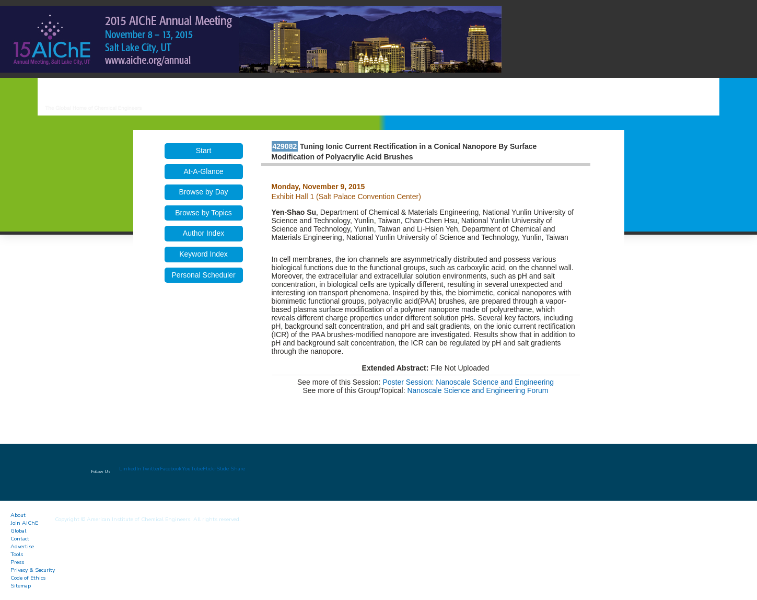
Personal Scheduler (203, 275)
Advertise (22, 546)
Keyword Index (203, 254)
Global (18, 531)
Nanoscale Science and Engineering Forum (477, 390)
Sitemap (20, 586)
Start (204, 150)
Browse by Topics (203, 213)
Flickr (209, 468)
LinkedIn (130, 468)
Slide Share (230, 468)
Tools (16, 554)
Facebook (171, 468)
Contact (19, 539)
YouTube (192, 468)
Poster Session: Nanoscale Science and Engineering (468, 382)
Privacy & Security (32, 570)
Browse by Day (203, 192)
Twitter (151, 468)
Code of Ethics (27, 578)
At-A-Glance (203, 171)
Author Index (203, 233)
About (18, 515)
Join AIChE (24, 523)
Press (17, 562)
